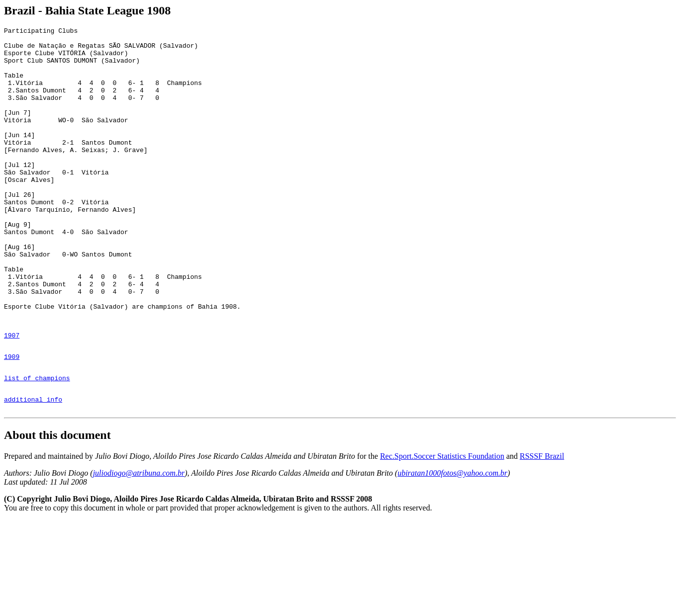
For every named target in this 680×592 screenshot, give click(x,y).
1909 (11, 420)
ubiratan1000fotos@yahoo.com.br (452, 544)
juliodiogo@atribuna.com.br (139, 544)
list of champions (37, 444)
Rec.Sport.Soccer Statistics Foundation (442, 527)
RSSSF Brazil (542, 527)
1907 (11, 396)
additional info (33, 469)
